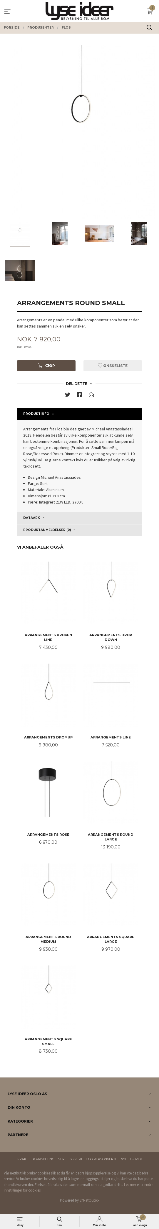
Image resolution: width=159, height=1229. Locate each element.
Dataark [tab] (31, 518)
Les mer (130, 1184)
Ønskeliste (113, 365)
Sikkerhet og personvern (93, 1159)
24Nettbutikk (89, 1200)
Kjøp (46, 365)
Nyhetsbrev (131, 1159)
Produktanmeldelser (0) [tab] (47, 530)
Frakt (22, 1159)
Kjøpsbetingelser (49, 1159)
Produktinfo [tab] (36, 414)
